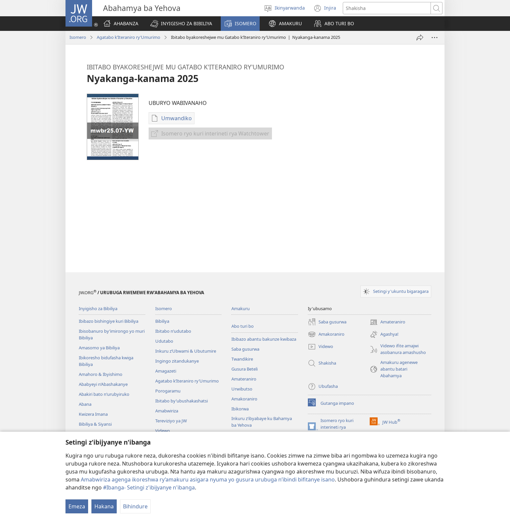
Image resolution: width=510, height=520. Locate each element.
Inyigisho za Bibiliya (98, 308)
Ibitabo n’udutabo (173, 331)
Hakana (104, 506)
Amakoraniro (244, 399)
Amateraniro (243, 379)
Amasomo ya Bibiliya (99, 348)
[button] (181, 23)
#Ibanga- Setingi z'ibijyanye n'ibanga (149, 487)
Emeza (76, 506)
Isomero (77, 37)
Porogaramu (168, 391)
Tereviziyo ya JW (171, 421)
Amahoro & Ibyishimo (100, 374)
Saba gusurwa (245, 349)
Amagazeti (165, 371)
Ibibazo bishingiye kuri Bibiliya (108, 321)
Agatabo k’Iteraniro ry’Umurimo (128, 37)
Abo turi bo (242, 326)
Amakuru (240, 308)
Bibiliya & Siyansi (95, 424)
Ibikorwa (240, 409)
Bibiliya (162, 321)
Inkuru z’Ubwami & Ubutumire (185, 351)
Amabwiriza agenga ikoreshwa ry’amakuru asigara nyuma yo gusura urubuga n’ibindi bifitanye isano (208, 479)
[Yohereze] (420, 37)
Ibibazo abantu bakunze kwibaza (263, 339)
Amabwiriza (166, 411)
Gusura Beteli (244, 369)
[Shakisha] (387, 8)
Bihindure (135, 506)
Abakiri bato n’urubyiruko (104, 394)
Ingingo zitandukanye (177, 361)
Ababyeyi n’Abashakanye (103, 384)
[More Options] (435, 37)
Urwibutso (241, 389)
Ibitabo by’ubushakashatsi (181, 401)
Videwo (162, 431)
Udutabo (164, 341)
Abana (85, 404)
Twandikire (242, 359)
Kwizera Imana (93, 414)
